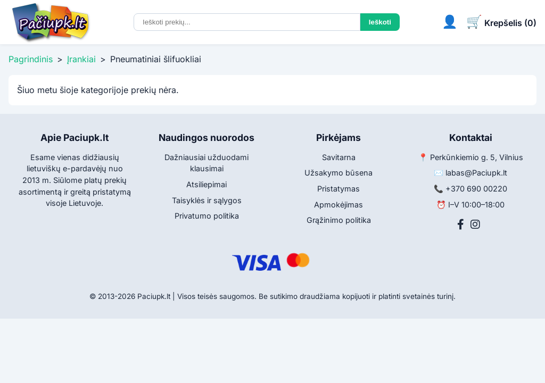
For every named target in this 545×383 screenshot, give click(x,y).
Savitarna (339, 157)
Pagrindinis (31, 59)
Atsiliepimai (206, 184)
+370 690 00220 (476, 188)
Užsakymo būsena (338, 172)
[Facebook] (460, 224)
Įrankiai (81, 59)
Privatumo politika (207, 215)
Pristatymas (338, 188)
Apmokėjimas (338, 204)
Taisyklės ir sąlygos (207, 200)
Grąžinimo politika (339, 219)
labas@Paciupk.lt (476, 172)
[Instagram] (475, 224)
